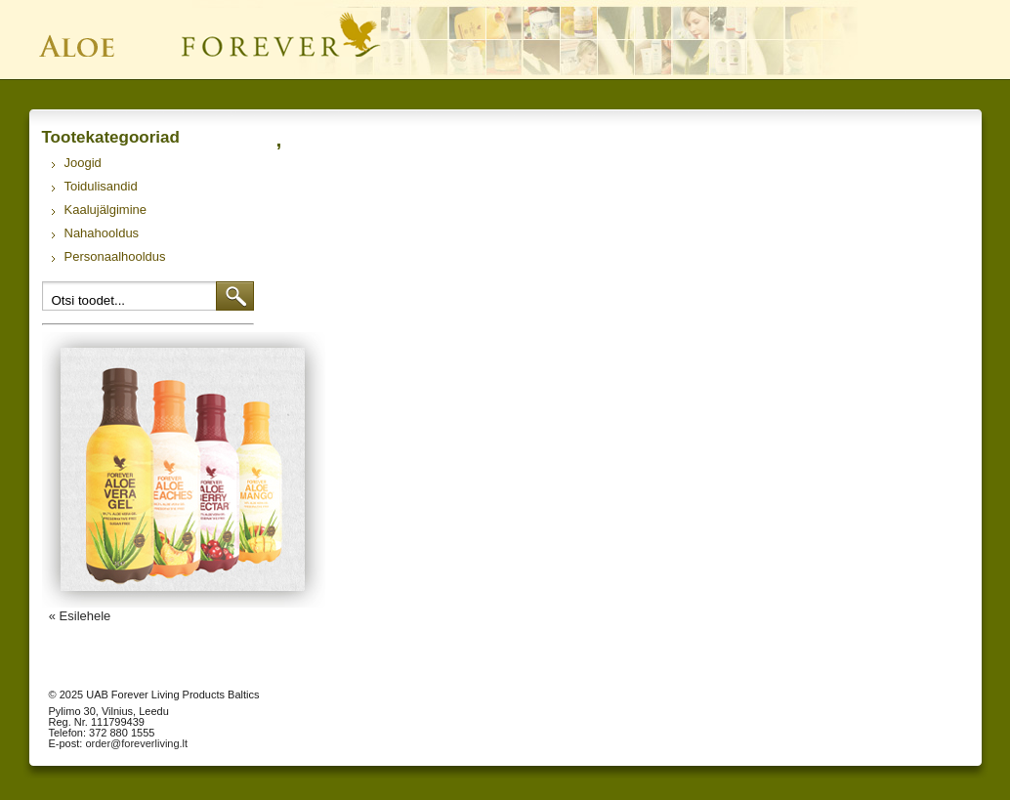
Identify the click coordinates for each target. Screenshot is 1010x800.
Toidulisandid (101, 186)
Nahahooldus (102, 233)
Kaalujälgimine (105, 209)
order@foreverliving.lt (136, 743)
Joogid (83, 162)
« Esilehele (80, 616)
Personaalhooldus (115, 256)
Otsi (235, 296)
